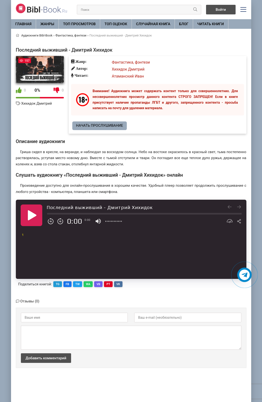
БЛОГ (184, 24)
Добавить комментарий (46, 358)
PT (108, 284)
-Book (47, 9)
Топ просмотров (79, 24)
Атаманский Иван (128, 76)
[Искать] (195, 9)
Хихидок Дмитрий (36, 103)
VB (98, 284)
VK (118, 284)
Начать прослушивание (99, 125)
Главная (23, 24)
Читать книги (210, 24)
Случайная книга (153, 24)
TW (77, 284)
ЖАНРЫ (47, 24)
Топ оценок (115, 24)
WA (88, 284)
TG (57, 284)
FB (67, 284)
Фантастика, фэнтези (131, 62)
